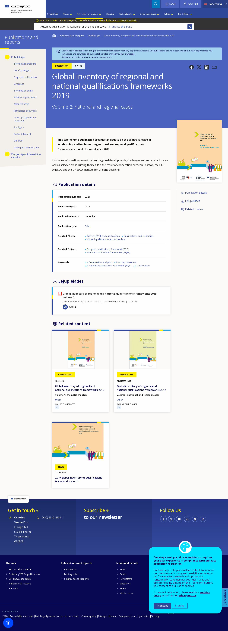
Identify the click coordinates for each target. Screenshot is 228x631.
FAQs (5, 616)
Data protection (126, 616)
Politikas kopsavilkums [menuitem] (25, 97)
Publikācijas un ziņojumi (72, 35)
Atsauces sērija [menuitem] (21, 103)
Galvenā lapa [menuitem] (52, 14)
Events (123, 574)
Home (54, 35)
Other (88, 226)
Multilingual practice (45, 616)
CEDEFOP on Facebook (163, 519)
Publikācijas (94, 35)
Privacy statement (107, 616)
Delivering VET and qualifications (103, 235)
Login (172, 3)
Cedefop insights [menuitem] (22, 70)
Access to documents (68, 616)
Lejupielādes (192, 201)
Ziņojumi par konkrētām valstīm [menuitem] (26, 155)
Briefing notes (71, 574)
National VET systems (20, 583)
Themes (11, 563)
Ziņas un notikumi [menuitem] (148, 14)
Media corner (126, 593)
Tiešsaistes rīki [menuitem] (125, 14)
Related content (194, 209)
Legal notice (143, 616)
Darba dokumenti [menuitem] (23, 134)
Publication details (196, 192)
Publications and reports (76, 563)
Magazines (125, 583)
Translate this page (120, 26)
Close (189, 26)
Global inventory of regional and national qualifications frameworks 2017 (141, 388)
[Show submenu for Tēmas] (71, 14)
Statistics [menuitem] (110, 14)
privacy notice (187, 595)
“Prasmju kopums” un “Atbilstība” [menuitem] (25, 119)
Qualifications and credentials (139, 235)
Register (192, 3)
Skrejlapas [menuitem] (19, 83)
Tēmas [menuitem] (66, 14)
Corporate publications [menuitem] (25, 77)
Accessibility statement (21, 616)
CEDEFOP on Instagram (195, 519)
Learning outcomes (126, 262)
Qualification (143, 265)
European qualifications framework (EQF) (107, 249)
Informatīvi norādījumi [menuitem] (25, 63)
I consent (162, 605)
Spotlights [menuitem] (19, 127)
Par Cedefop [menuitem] (183, 14)
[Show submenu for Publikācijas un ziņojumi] (100, 14)
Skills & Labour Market (20, 569)
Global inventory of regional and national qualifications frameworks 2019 (79, 388)
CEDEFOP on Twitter (171, 519)
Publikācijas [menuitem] (18, 57)
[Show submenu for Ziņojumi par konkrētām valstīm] (7, 154)
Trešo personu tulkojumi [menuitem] (26, 147)
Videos (123, 588)
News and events (127, 563)
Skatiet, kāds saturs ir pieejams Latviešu (118, 20)
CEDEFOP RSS (203, 519)
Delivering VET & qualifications (24, 574)
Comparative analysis (100, 262)
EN (65, 306)
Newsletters (126, 578)
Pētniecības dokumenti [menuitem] (25, 110)
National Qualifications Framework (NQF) (110, 265)
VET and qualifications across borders (105, 239)
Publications (70, 569)
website (131, 53)
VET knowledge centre (20, 578)
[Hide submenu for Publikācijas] (7, 57)
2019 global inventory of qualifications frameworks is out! (78, 479)
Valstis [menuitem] (167, 14)
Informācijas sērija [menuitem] (23, 90)
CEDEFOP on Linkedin (187, 519)
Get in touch (21, 510)
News (122, 569)
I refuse (179, 605)
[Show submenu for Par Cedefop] (190, 14)
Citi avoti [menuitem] (18, 140)
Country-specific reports (76, 578)
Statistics (13, 588)
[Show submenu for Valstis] (172, 14)
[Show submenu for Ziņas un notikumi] (158, 14)
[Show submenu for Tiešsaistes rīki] (134, 14)
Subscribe (66, 57)
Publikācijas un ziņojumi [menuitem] (87, 14)
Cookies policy (88, 616)
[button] (191, 67)
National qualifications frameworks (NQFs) (108, 252)
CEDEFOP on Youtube (179, 519)
